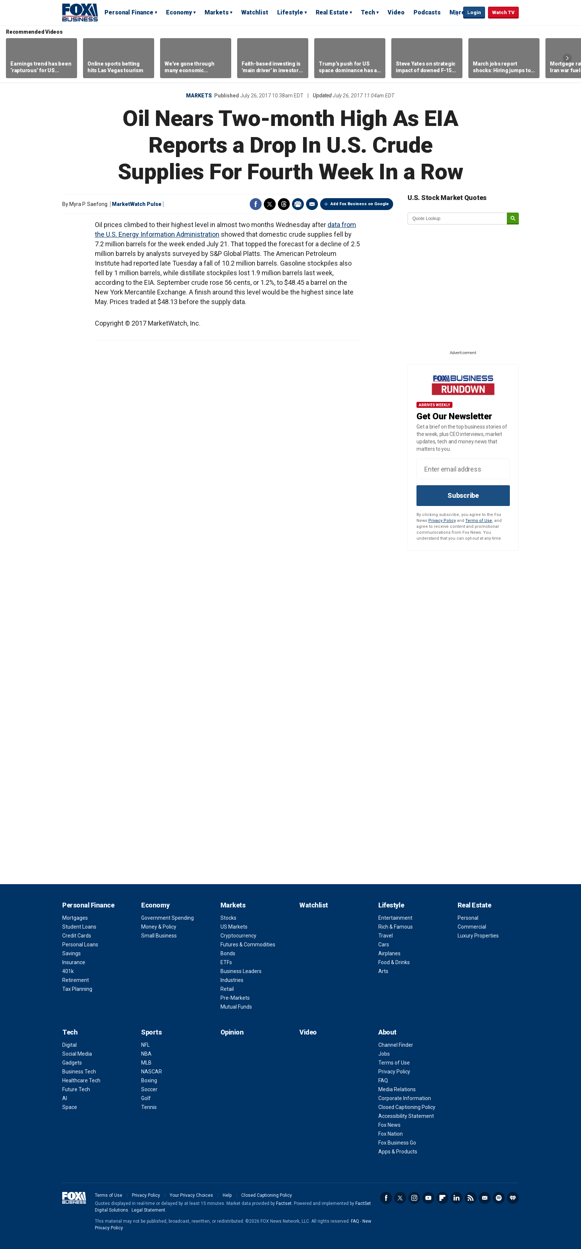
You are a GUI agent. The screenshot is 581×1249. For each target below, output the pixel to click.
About (387, 1032)
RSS (471, 1198)
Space (69, 1107)
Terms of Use (478, 520)
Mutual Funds (236, 1007)
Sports (151, 1032)
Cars (383, 944)
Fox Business (80, 12)
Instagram (414, 1198)
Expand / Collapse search (455, 13)
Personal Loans (80, 944)
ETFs (226, 962)
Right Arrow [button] (567, 58)
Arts (383, 971)
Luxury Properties (478, 936)
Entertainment (395, 918)
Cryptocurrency (238, 936)
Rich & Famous (395, 927)
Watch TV (503, 12)
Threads (284, 204)
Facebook (256, 204)
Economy (179, 12)
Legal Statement (148, 1210)
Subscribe (463, 495)
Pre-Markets (235, 998)
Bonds (227, 953)
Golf (146, 1098)
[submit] (513, 219)
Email (312, 204)
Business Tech (79, 1072)
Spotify (499, 1198)
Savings (71, 953)
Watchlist (254, 12)
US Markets (234, 927)
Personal (468, 918)
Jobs (384, 1054)
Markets (217, 12)
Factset (284, 1203)
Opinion (232, 1032)
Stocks (228, 918)
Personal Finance (128, 12)
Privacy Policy (442, 520)
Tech (368, 12)
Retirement (75, 980)
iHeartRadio (513, 1198)
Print (298, 204)
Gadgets (72, 1063)
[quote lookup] (458, 218)
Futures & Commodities (247, 944)
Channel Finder (395, 1045)
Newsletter (485, 1198)
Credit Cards (76, 936)
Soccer (149, 1089)
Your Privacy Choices (191, 1195)
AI (64, 1098)
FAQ (383, 1080)
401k (68, 971)
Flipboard (442, 1198)
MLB (146, 1063)
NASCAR (151, 1072)
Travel (385, 936)
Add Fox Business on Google (360, 203)
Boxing (149, 1080)
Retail (227, 989)
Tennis (149, 1107)
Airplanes (389, 953)
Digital (69, 1045)
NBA (146, 1054)
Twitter (270, 204)
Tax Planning (77, 989)
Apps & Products (397, 1152)
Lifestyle (290, 12)
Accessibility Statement (406, 1116)
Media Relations (397, 1089)
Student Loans (79, 927)
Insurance (73, 962)
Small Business (159, 936)
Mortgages (75, 918)
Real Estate (332, 12)
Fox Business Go (397, 1143)
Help (227, 1195)
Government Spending (167, 918)
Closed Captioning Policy (406, 1107)
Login (474, 12)
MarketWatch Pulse (137, 204)
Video (396, 12)
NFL (145, 1045)
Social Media (77, 1054)
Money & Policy (158, 927)
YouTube (428, 1198)
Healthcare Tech (81, 1080)
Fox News (389, 1125)
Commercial (472, 927)
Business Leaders (241, 971)
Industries (231, 980)
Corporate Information (404, 1098)
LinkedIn (456, 1198)
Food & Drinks (394, 962)
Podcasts (427, 12)
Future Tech (76, 1089)
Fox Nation (390, 1134)
